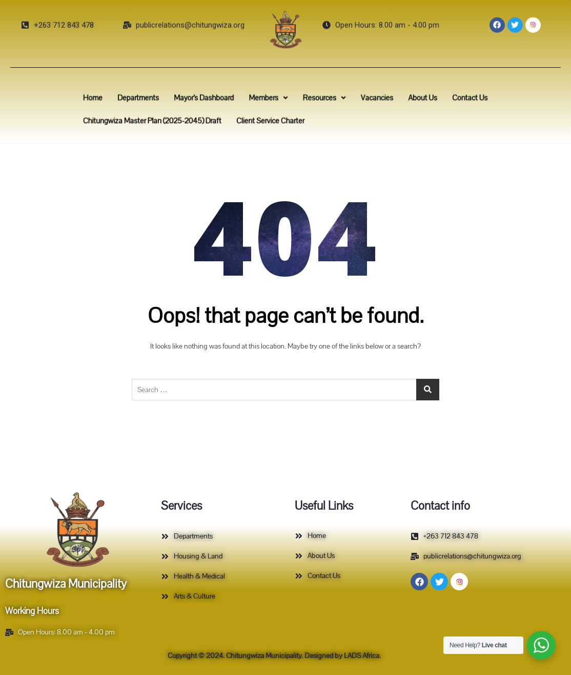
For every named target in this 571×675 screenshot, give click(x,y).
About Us (406, 99)
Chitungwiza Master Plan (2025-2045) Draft (171, 119)
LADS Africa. (361, 656)
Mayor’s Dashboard (216, 99)
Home (119, 99)
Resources (320, 99)
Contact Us (447, 99)
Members (272, 99)
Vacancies (366, 99)
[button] (272, 99)
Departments (159, 99)
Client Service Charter (273, 119)
